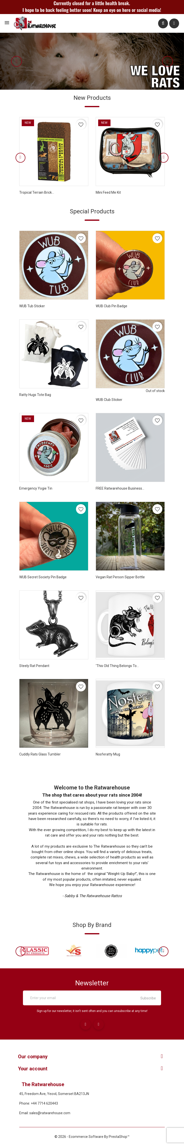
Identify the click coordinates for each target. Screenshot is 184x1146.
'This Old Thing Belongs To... (117, 666)
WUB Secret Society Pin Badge (43, 577)
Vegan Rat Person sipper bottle (120, 577)
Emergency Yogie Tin (35, 488)
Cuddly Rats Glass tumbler (40, 754)
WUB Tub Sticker (32, 306)
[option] (92, 61)
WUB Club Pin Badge (111, 306)
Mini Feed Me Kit (108, 192)
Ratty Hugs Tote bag (35, 395)
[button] (21, 61)
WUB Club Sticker (109, 400)
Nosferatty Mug (108, 754)
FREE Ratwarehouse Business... (120, 488)
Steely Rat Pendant (34, 666)
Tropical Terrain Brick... (36, 192)
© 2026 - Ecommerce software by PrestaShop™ (92, 1136)
